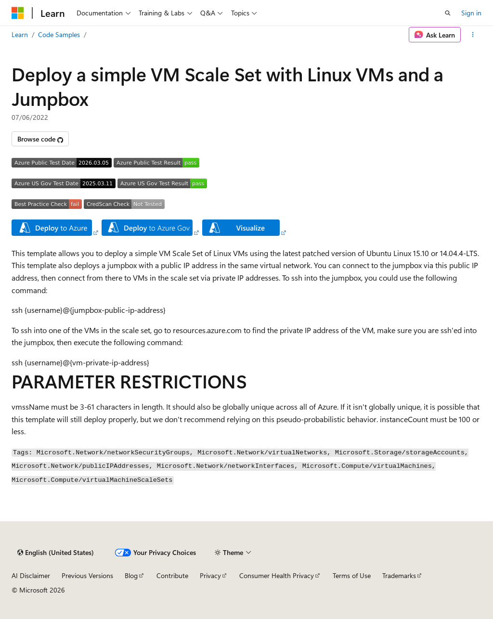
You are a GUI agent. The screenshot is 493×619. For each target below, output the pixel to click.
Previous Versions (87, 575)
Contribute (172, 575)
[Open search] (447, 13)
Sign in (471, 12)
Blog (131, 575)
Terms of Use (352, 575)
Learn (20, 34)
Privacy (210, 575)
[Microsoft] (18, 13)
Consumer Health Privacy (276, 575)
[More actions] (473, 34)
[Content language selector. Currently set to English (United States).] (56, 552)
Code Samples (59, 34)
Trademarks (399, 575)
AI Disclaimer (31, 575)
